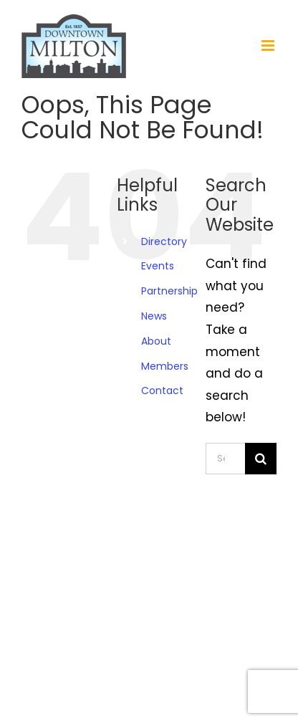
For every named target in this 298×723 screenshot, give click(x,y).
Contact (162, 390)
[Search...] (225, 458)
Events (157, 266)
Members (164, 366)
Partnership (169, 291)
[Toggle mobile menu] (269, 45)
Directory (164, 241)
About (156, 341)
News (154, 316)
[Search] (261, 458)
